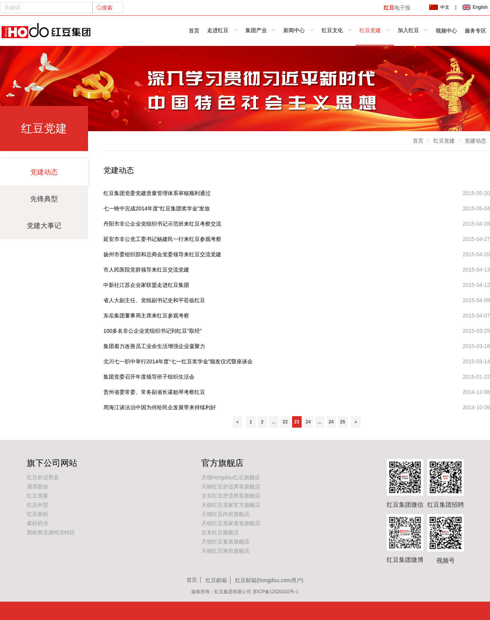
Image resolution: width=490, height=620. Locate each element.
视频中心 (446, 31)
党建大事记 (44, 225)
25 (342, 422)
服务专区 (475, 31)
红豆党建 (444, 141)
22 (285, 422)
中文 (439, 7)
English (475, 7)
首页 (194, 31)
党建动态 (44, 172)
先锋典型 (44, 199)
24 (307, 422)
